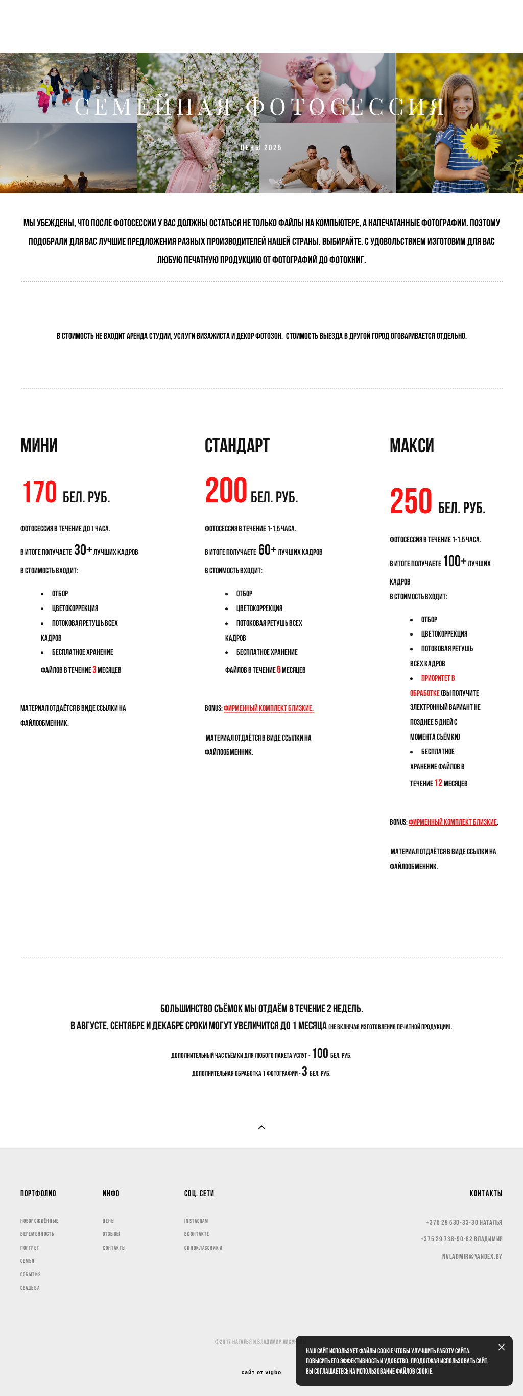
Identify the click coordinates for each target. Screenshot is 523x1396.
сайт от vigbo (261, 1372)
